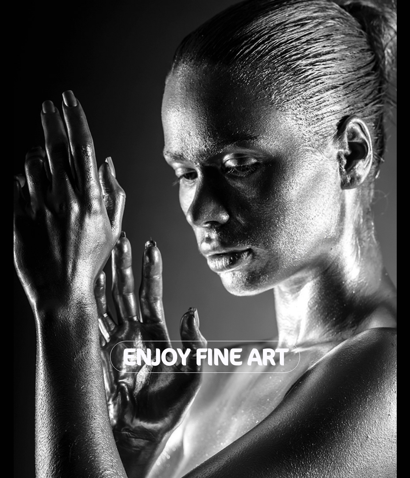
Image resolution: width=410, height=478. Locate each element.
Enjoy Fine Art (205, 357)
